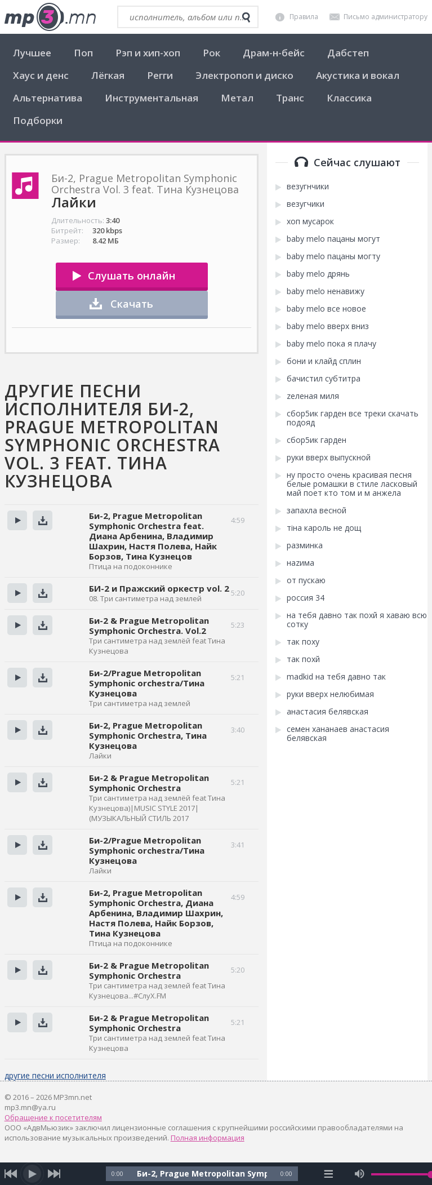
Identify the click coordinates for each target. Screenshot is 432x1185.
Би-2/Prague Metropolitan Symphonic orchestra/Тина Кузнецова (146, 683)
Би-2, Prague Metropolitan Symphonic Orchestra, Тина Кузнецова (148, 735)
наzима (300, 562)
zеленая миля (313, 396)
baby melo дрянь (318, 273)
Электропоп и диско (244, 75)
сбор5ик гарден (316, 440)
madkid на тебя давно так (336, 676)
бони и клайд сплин (324, 361)
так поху (303, 641)
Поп (83, 52)
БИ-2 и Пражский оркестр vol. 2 (159, 588)
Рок (211, 52)
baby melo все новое (326, 308)
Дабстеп (348, 52)
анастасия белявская (327, 711)
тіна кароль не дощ (324, 527)
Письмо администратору (385, 16)
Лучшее (32, 52)
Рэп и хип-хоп (147, 52)
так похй (303, 659)
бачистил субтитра (323, 378)
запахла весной (316, 510)
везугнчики (308, 186)
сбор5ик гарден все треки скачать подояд (352, 418)
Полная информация (207, 1138)
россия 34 (305, 597)
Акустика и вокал (357, 75)
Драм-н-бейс (274, 52)
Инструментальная (151, 97)
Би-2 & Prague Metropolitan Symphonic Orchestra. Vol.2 (149, 625)
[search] (246, 17)
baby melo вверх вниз (328, 326)
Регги (160, 75)
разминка (305, 545)
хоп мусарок (310, 221)
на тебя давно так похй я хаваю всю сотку (357, 620)
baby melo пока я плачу (331, 343)
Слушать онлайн (131, 275)
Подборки (38, 120)
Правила (304, 16)
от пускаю (306, 580)
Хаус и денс (41, 75)
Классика (349, 97)
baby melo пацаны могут (333, 238)
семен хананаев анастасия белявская (338, 734)
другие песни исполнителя (55, 1075)
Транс (290, 97)
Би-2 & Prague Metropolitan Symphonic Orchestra (149, 783)
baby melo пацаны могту (333, 256)
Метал (237, 97)
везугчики (305, 203)
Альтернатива (47, 97)
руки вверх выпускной (329, 457)
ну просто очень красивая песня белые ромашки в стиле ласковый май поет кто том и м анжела (352, 484)
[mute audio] (360, 1173)
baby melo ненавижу (325, 291)
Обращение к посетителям (53, 1117)
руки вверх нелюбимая (330, 694)
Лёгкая (107, 75)
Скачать (131, 303)
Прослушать (17, 520)
